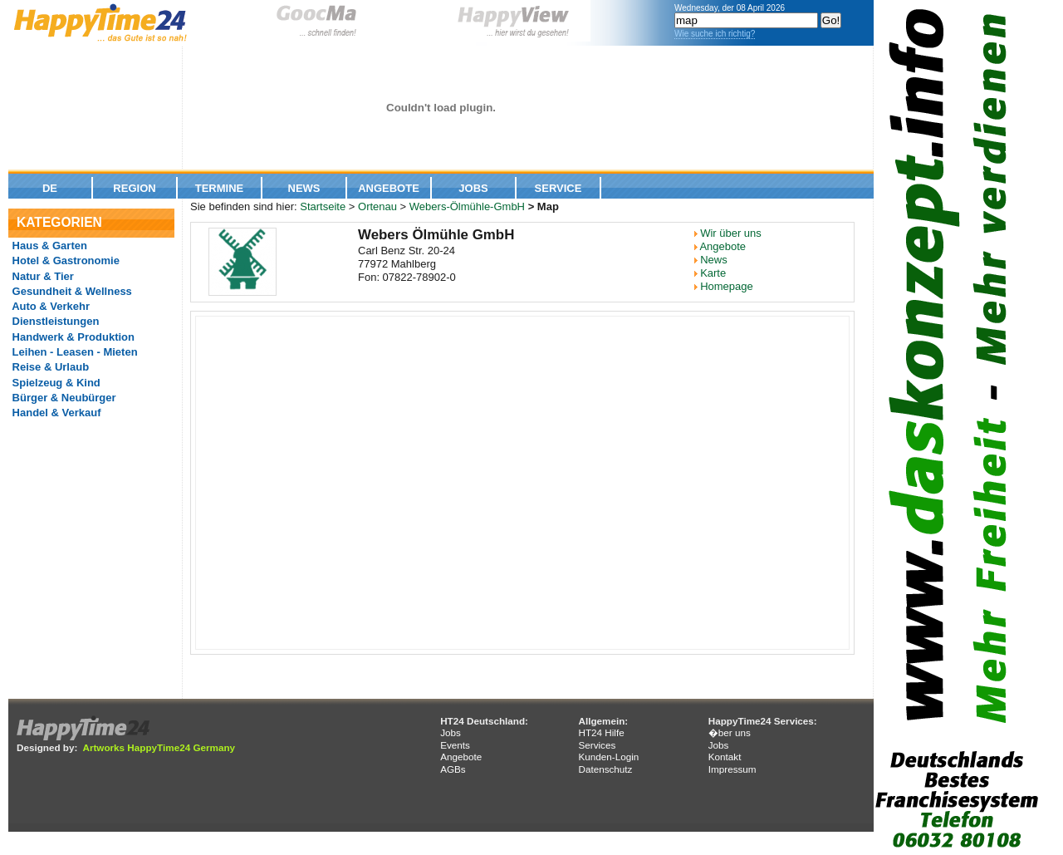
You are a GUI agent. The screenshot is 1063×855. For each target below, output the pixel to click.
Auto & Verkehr (49, 306)
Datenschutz (605, 769)
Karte (713, 273)
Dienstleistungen (54, 321)
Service (558, 188)
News (304, 188)
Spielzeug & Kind (54, 382)
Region (134, 188)
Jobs (472, 188)
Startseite (322, 206)
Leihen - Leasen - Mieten (73, 352)
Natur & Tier (41, 276)
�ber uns (729, 732)
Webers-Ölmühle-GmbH (467, 206)
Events (455, 745)
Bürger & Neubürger (62, 397)
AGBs (453, 769)
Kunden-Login (608, 756)
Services (596, 745)
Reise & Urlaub (49, 367)
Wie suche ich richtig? (714, 33)
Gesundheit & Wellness (70, 291)
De (49, 188)
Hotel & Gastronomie (64, 260)
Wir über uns (731, 233)
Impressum (732, 769)
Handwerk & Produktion (72, 337)
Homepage (726, 286)
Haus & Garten (48, 245)
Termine (219, 188)
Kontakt (725, 756)
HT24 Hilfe (601, 732)
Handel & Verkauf (55, 412)
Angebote (388, 188)
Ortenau (377, 206)
